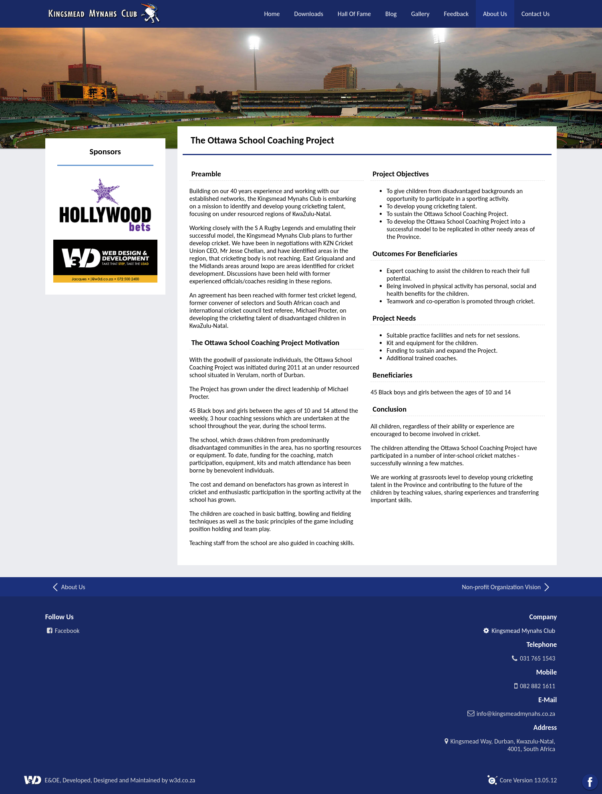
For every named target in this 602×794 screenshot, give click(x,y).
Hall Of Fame (354, 14)
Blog (391, 14)
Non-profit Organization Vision (506, 587)
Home (272, 14)
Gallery (420, 14)
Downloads (309, 14)
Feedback (456, 14)
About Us (495, 14)
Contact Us (535, 14)
